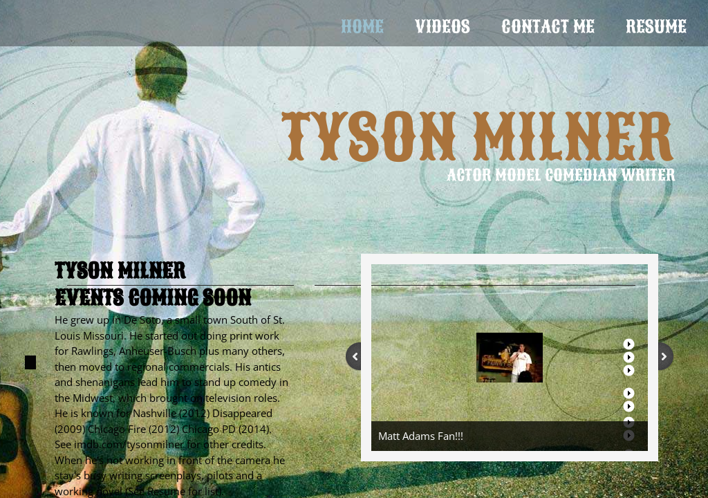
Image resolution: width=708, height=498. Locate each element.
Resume (656, 27)
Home (362, 27)
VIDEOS (442, 27)
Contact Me (548, 27)
